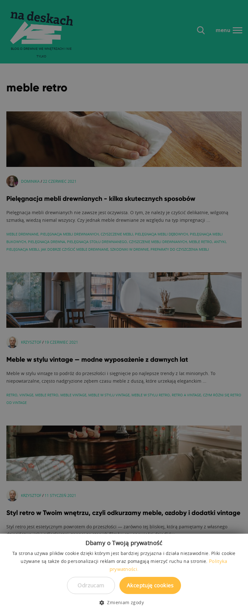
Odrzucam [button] (90, 585)
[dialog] (124, 307)
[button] (124, 602)
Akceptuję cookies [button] (150, 585)
